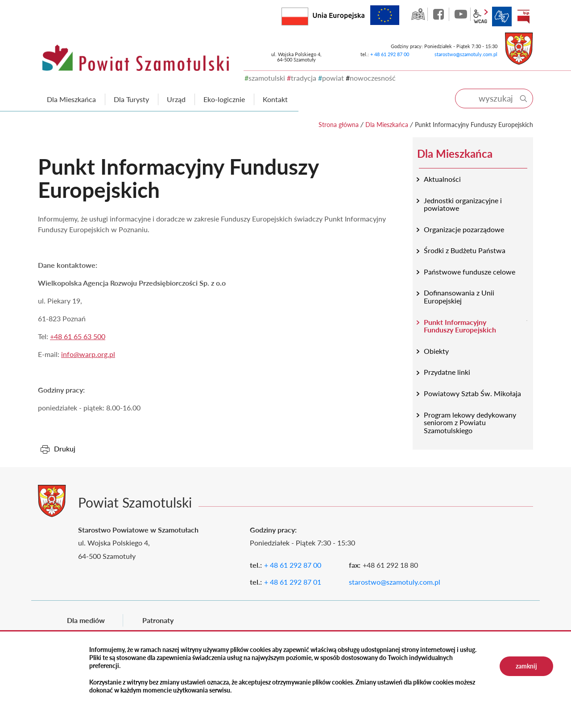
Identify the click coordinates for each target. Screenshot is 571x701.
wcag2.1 (480, 16)
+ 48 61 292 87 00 (389, 54)
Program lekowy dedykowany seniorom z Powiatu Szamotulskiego (470, 422)
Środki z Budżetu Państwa (464, 250)
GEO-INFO (418, 14)
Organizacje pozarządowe (464, 229)
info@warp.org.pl (88, 354)
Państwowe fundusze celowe (469, 271)
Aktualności (442, 179)
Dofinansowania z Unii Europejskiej (459, 296)
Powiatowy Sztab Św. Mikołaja (472, 393)
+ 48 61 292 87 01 (292, 582)
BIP (523, 16)
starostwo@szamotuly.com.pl (465, 54)
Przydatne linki (447, 372)
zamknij (526, 666)
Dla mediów (86, 620)
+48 (57, 336)
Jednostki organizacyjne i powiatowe (463, 204)
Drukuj (64, 448)
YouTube (461, 14)
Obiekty (436, 351)
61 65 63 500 (84, 336)
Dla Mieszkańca (386, 124)
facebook (439, 14)
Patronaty (158, 620)
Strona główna (339, 124)
